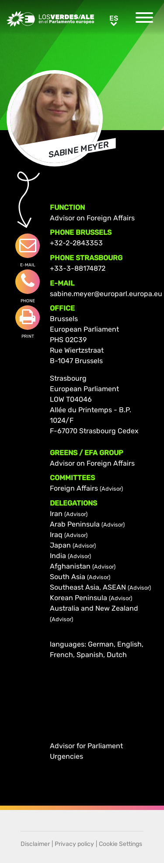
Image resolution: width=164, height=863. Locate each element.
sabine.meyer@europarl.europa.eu (106, 294)
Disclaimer (35, 844)
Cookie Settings (120, 844)
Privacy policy (74, 844)
